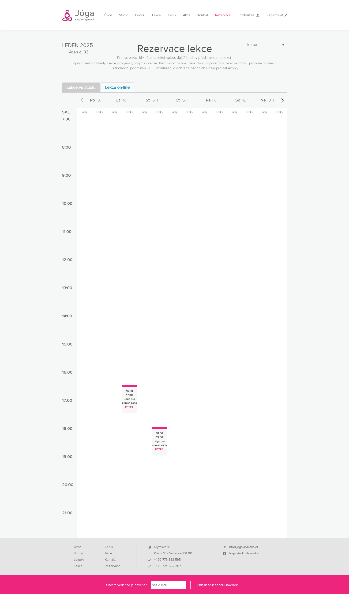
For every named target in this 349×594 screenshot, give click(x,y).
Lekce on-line (117, 87)
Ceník (172, 15)
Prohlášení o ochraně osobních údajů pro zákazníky (197, 68)
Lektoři (140, 15)
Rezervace (223, 15)
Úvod (108, 15)
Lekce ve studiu (81, 87)
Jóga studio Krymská (244, 553)
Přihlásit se (246, 15)
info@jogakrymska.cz (244, 547)
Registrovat (274, 15)
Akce (186, 15)
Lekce (156, 15)
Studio (123, 15)
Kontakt (202, 15)
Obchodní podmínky (129, 68)
